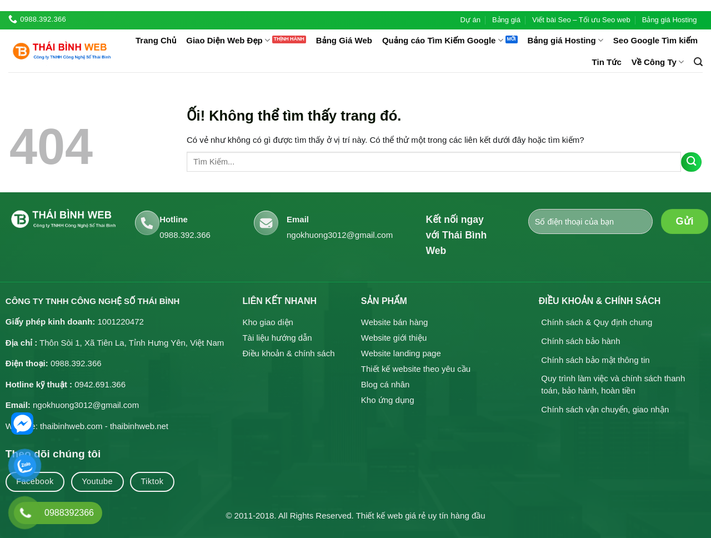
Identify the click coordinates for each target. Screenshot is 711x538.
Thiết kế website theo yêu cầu (415, 368)
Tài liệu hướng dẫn (277, 337)
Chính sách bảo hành (580, 341)
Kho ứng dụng (387, 400)
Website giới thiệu (394, 337)
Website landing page (401, 353)
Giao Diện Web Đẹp (228, 40)
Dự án (470, 20)
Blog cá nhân (385, 384)
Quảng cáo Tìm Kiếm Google (442, 40)
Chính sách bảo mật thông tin (595, 360)
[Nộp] (691, 162)
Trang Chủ (156, 40)
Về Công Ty (658, 62)
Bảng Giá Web (344, 40)
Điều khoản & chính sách (288, 353)
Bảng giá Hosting (669, 20)
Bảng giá (506, 20)
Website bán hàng (394, 322)
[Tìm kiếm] (698, 62)
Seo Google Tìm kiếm (655, 40)
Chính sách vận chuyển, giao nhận (605, 409)
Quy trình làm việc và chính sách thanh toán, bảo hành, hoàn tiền (613, 384)
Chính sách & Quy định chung (596, 322)
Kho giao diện (267, 322)
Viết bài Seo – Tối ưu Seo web (581, 20)
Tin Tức (607, 62)
